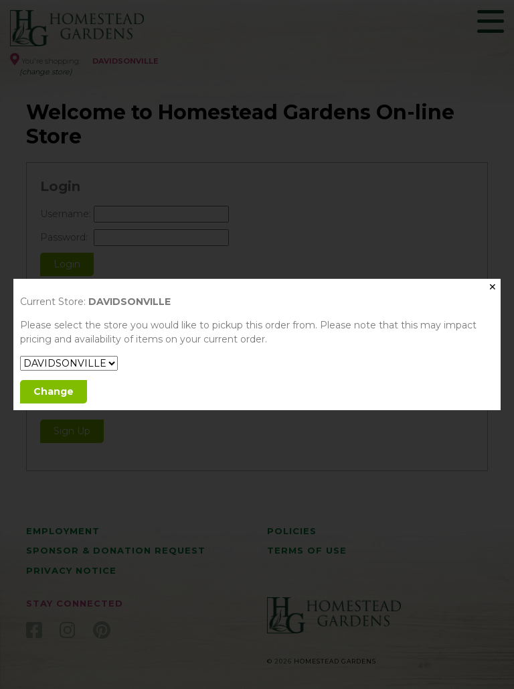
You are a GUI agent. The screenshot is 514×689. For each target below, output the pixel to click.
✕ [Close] (493, 286)
